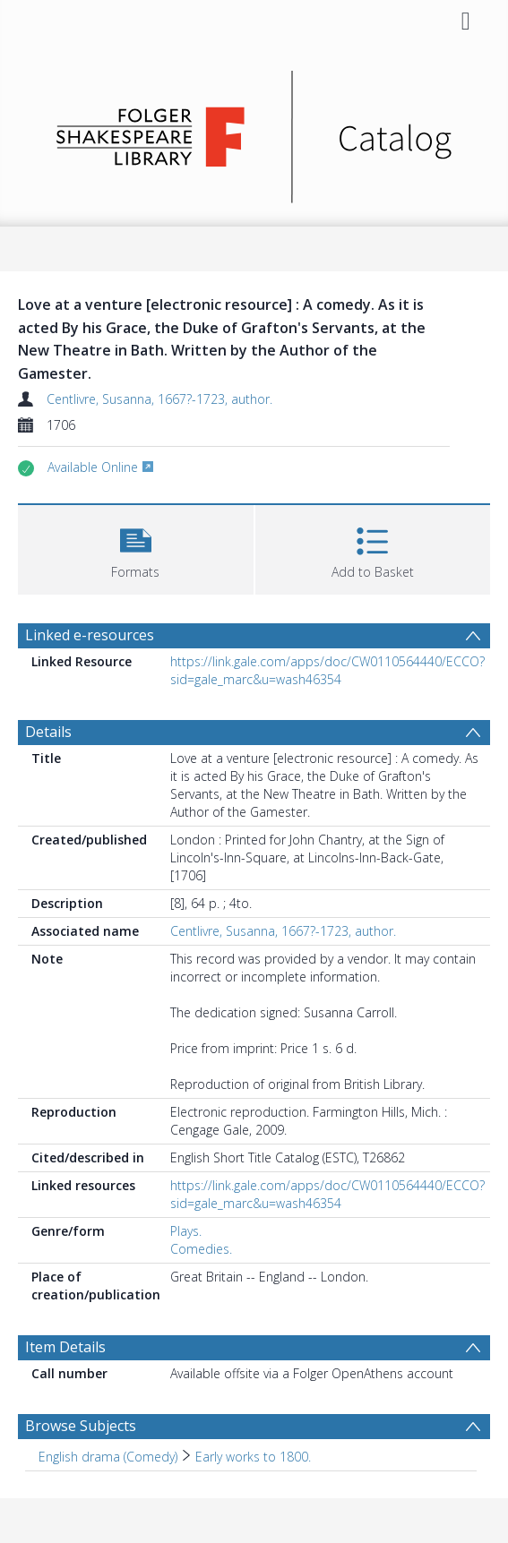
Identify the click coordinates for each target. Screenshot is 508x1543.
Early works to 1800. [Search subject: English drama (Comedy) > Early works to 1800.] (253, 1456)
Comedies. (201, 1248)
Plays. (186, 1230)
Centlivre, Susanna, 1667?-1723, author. (159, 398)
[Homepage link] (254, 132)
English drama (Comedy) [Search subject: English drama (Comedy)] (108, 1456)
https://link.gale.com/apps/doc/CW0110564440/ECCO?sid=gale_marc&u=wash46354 (327, 670)
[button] (136, 547)
